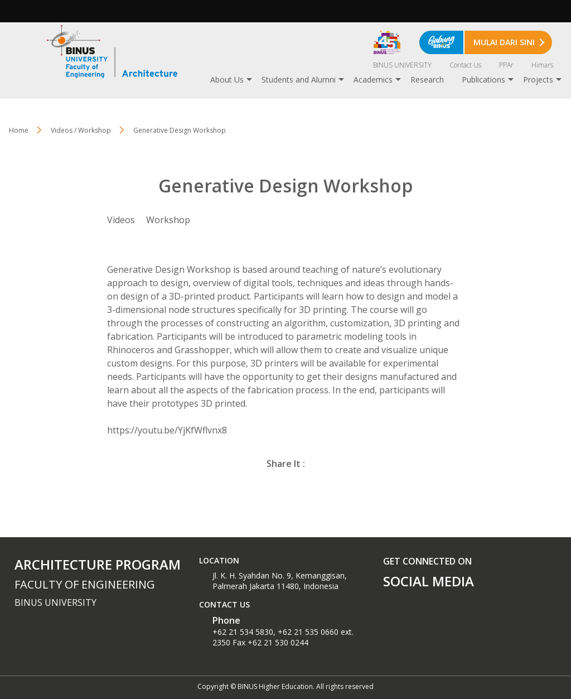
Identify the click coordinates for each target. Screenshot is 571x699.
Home (18, 130)
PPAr (506, 65)
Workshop (168, 219)
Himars (542, 65)
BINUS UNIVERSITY (402, 65)
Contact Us (465, 65)
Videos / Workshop (81, 130)
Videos (121, 219)
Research (427, 79)
